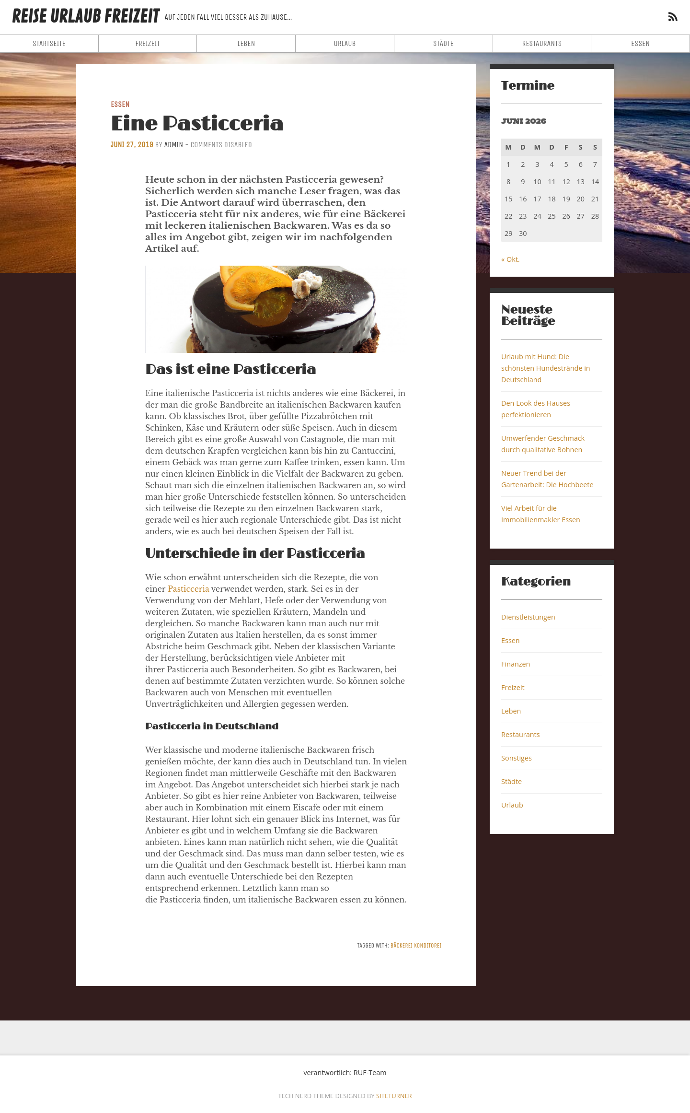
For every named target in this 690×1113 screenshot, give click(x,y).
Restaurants (542, 43)
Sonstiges (516, 757)
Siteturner (394, 1095)
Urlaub (345, 43)
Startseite (49, 43)
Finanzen (515, 663)
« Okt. (510, 259)
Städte (443, 43)
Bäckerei (402, 945)
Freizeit (147, 43)
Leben (246, 43)
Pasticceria (188, 589)
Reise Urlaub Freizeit (85, 17)
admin (173, 144)
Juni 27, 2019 (132, 144)
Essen (640, 43)
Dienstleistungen (528, 616)
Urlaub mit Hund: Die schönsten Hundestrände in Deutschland (545, 368)
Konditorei (427, 945)
